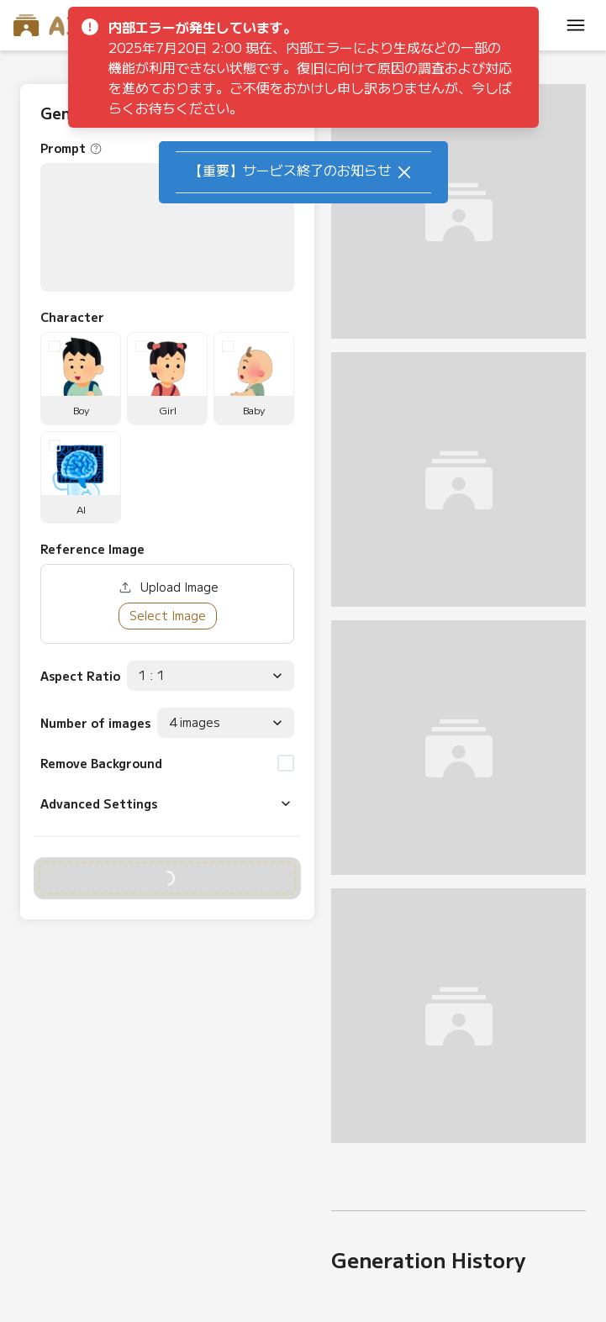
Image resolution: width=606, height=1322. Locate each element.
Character (72, 316)
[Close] (404, 172)
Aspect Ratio (80, 675)
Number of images (95, 722)
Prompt (63, 148)
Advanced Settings (98, 803)
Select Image (167, 615)
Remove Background (101, 763)
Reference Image (92, 548)
